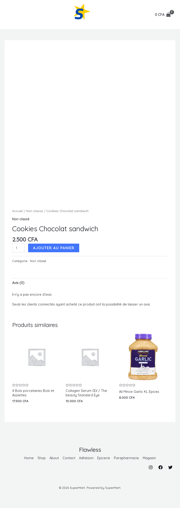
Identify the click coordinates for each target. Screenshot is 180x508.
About (54, 458)
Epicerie (104, 458)
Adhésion (86, 458)
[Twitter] (170, 467)
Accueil (17, 211)
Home (28, 458)
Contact (69, 458)
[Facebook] (160, 467)
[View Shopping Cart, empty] (163, 15)
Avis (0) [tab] (18, 283)
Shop (41, 458)
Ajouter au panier (54, 248)
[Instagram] (151, 467)
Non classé (34, 211)
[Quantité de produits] (18, 248)
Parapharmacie (127, 458)
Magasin (150, 458)
